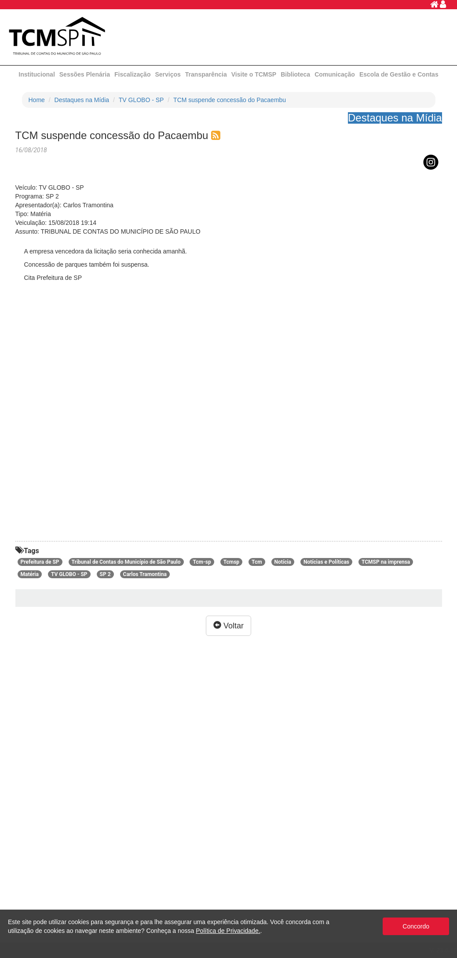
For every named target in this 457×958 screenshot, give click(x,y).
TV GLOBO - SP (141, 99)
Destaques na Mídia (82, 99)
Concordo (415, 926)
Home (37, 99)
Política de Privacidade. (228, 930)
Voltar (228, 625)
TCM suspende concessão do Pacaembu (229, 99)
